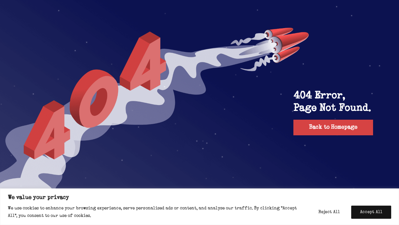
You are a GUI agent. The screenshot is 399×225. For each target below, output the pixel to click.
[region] (199, 206)
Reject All (329, 212)
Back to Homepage (333, 127)
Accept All (371, 212)
